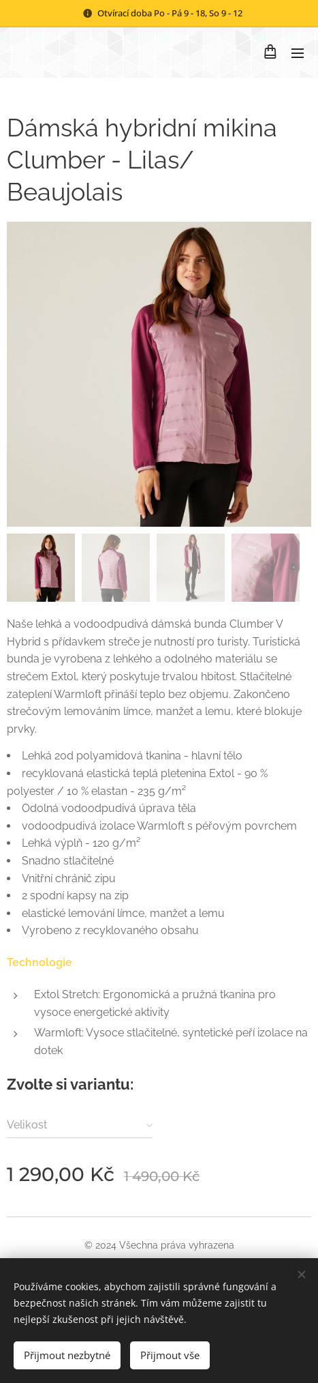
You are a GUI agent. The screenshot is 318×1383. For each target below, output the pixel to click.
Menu (297, 53)
